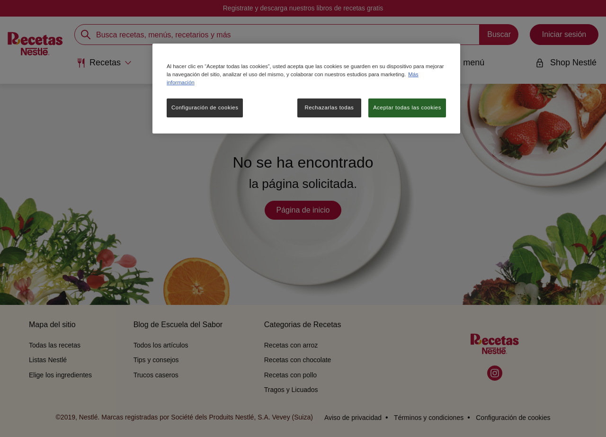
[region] (306, 89)
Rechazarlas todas (329, 107)
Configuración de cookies (204, 107)
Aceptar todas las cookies (407, 107)
